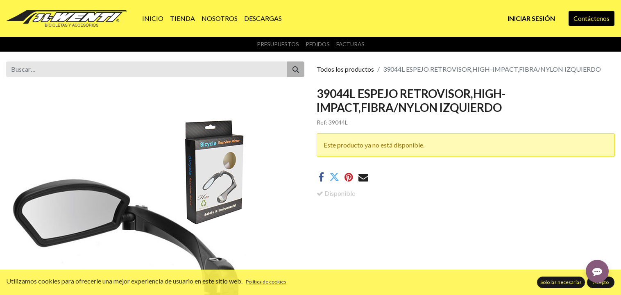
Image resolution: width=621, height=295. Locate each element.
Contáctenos (591, 18)
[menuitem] (153, 18)
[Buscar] (295, 69)
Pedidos (318, 44)
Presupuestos (278, 44)
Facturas (350, 44)
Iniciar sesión (531, 18)
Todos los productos (345, 69)
